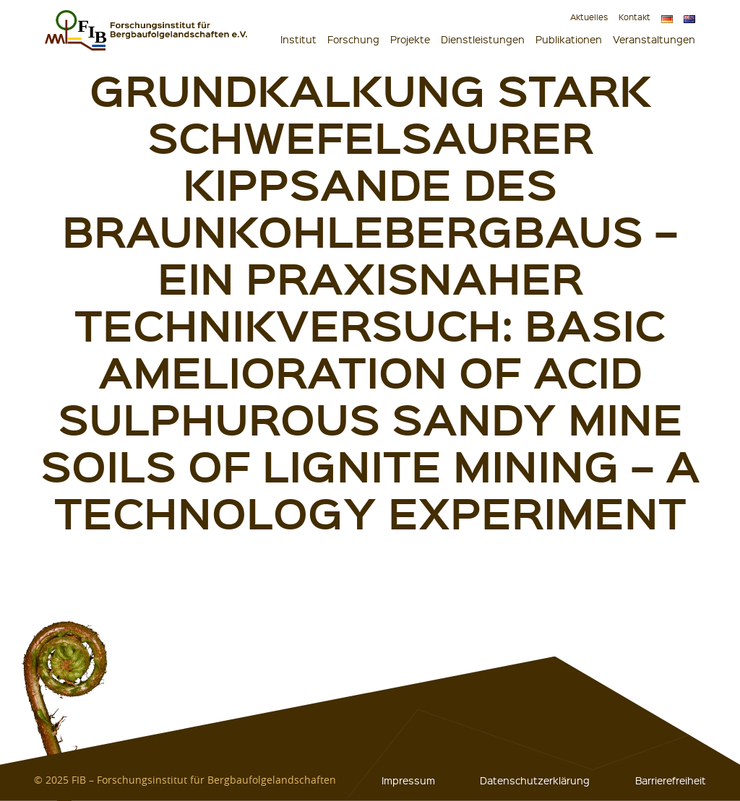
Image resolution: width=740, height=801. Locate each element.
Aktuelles (589, 17)
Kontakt (634, 17)
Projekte (410, 39)
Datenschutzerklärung (535, 780)
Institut (298, 39)
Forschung (353, 39)
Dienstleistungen (483, 39)
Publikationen (568, 39)
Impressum (408, 780)
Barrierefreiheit (670, 780)
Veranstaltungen (654, 39)
